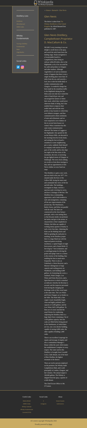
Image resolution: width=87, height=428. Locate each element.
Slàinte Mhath (27, 401)
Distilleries (19, 21)
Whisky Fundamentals (27, 409)
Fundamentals (21, 46)
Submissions (60, 404)
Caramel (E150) (26, 412)
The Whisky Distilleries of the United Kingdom (55, 24)
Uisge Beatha (20, 52)
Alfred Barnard (21, 24)
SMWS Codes (20, 27)
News (18, 49)
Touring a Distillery (22, 44)
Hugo (50, 424)
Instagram (43, 404)
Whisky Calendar (27, 407)
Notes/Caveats (60, 401)
